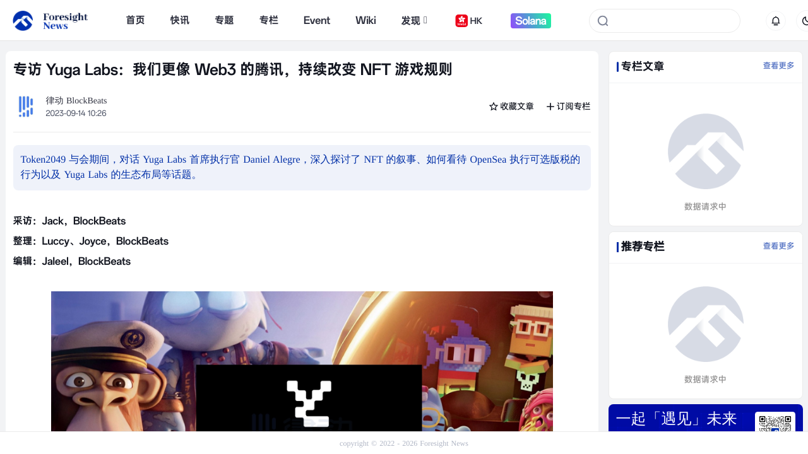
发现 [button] (414, 21)
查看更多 (779, 66)
